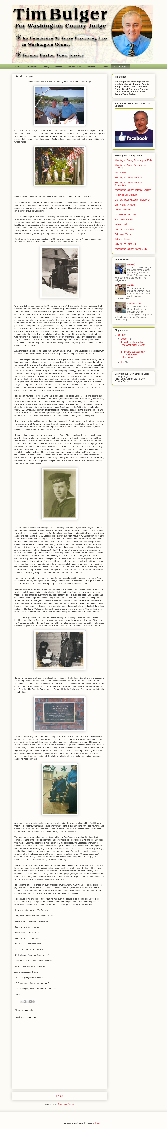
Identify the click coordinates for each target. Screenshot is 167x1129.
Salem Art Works (123, 234)
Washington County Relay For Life (131, 249)
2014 (120, 335)
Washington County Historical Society (133, 190)
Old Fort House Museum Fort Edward (133, 200)
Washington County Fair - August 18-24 (133, 160)
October (125, 339)
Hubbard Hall (121, 224)
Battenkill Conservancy (126, 229)
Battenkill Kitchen (123, 239)
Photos (58, 67)
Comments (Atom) (66, 1104)
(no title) (131, 264)
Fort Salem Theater (124, 219)
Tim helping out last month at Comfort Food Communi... (132, 354)
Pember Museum (123, 209)
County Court (74, 67)
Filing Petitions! (134, 303)
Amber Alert (120, 172)
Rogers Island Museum (126, 195)
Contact (91, 67)
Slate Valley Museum (125, 205)
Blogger (98, 1123)
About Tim (32, 67)
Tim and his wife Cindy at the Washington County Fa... (132, 345)
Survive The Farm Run (125, 244)
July (123, 362)
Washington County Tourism (128, 177)
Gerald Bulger (120, 67)
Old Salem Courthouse (126, 214)
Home (18, 67)
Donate (104, 67)
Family (46, 67)
